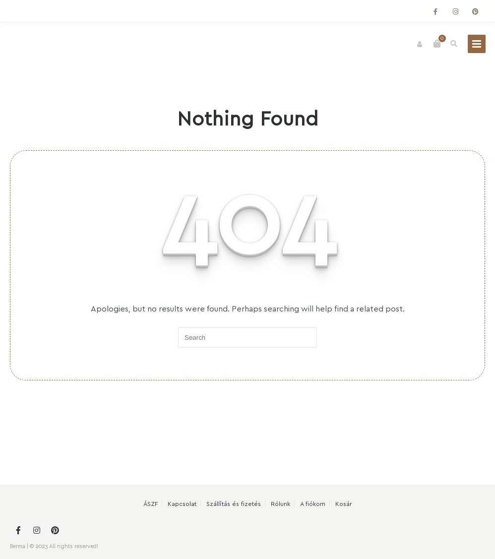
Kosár (343, 503)
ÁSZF (150, 503)
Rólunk (280, 503)
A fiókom (312, 503)
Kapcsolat (182, 503)
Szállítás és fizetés (233, 503)
